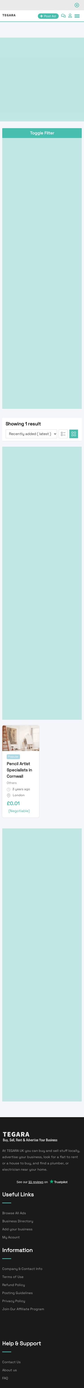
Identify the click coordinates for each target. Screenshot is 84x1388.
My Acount (11, 1237)
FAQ (5, 1378)
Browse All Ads (14, 1213)
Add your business (17, 1229)
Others (12, 783)
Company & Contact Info (22, 1269)
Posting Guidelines (17, 1293)
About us (9, 1370)
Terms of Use (13, 1277)
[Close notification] (77, 5)
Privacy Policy (13, 1301)
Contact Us (11, 1362)
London (19, 795)
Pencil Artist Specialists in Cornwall (19, 770)
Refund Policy (13, 1285)
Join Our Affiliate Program (23, 1309)
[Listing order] (31, 433)
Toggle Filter (42, 133)
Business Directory (17, 1221)
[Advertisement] (42, 79)
